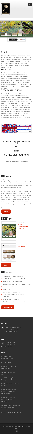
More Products (8, 307)
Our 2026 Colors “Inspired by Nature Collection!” (23, 226)
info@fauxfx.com (7, 346)
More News (6, 265)
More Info (6, 211)
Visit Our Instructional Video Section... (23, 245)
